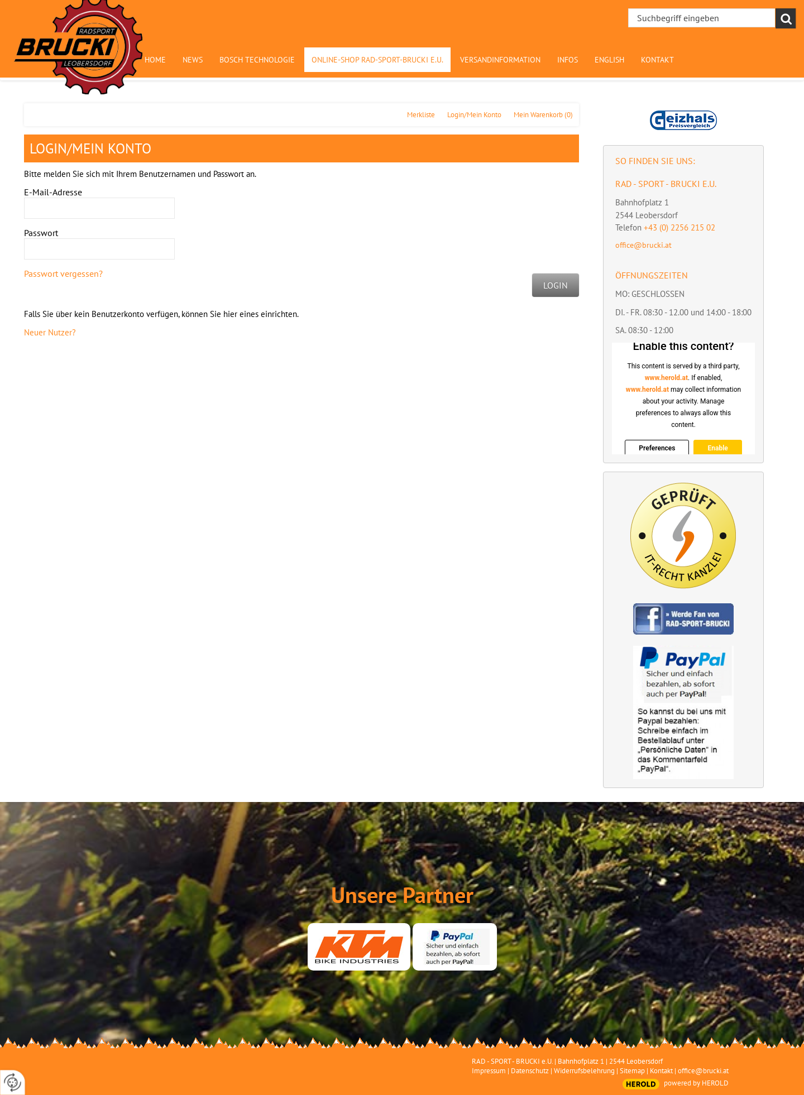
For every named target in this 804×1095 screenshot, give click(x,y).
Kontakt (661, 1070)
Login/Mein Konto (474, 114)
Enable (717, 448)
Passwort (41, 232)
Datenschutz (530, 1070)
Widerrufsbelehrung (584, 1070)
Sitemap (632, 1070)
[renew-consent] (12, 1082)
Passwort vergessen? (63, 273)
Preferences (657, 448)
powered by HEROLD (696, 1083)
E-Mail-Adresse (53, 192)
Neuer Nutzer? (50, 332)
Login (555, 285)
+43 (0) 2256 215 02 (679, 227)
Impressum (489, 1070)
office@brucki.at (643, 245)
